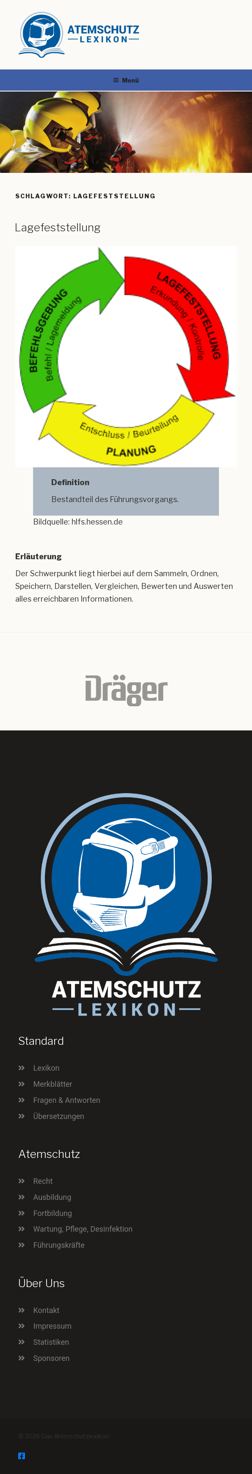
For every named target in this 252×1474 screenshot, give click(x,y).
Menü (126, 80)
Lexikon (46, 1067)
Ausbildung (52, 1197)
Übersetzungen (59, 1116)
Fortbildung (52, 1213)
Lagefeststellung (57, 227)
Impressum (52, 1325)
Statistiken (51, 1342)
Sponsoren (51, 1358)
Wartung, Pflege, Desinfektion (83, 1228)
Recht (43, 1181)
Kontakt (46, 1310)
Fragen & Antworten (66, 1100)
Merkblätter (52, 1084)
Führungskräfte (59, 1245)
